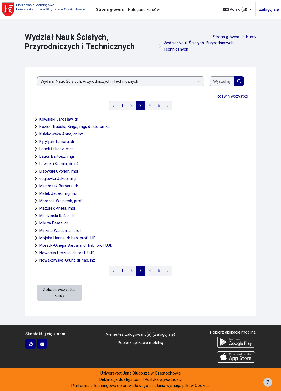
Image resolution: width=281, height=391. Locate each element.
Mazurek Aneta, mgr (57, 208)
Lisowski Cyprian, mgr (58, 171)
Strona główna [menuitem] (110, 9)
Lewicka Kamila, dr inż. (59, 163)
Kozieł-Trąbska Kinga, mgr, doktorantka (74, 126)
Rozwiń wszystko (232, 96)
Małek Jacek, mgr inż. (58, 193)
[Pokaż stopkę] (267, 382)
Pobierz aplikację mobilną (140, 342)
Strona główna (226, 36)
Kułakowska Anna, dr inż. (61, 134)
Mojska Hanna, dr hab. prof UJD (67, 237)
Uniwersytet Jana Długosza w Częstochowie (140, 373)
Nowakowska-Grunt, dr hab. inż (67, 260)
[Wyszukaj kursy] (222, 81)
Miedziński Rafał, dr (56, 215)
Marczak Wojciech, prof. (61, 200)
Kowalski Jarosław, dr (58, 119)
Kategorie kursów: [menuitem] (144, 9)
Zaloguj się (269, 9)
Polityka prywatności (163, 379)
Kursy (251, 36)
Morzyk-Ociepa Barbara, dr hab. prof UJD (76, 245)
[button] (237, 9)
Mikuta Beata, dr (53, 223)
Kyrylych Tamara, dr (56, 141)
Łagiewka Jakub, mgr (58, 178)
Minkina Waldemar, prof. (60, 230)
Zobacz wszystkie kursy (59, 292)
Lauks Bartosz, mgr (56, 156)
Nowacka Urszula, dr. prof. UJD (66, 252)
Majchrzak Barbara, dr (58, 186)
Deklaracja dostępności (120, 379)
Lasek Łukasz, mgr (56, 148)
